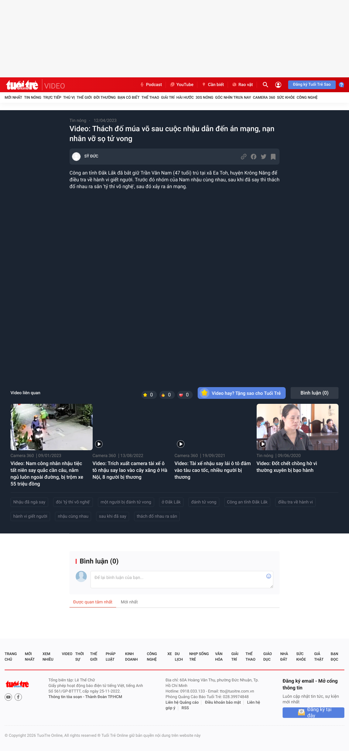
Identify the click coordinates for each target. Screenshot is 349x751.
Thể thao (150, 97)
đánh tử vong (204, 502)
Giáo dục (267, 657)
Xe (169, 654)
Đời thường (105, 97)
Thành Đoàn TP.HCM (103, 697)
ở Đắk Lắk (171, 502)
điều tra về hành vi (295, 502)
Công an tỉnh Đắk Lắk (247, 502)
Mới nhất (13, 97)
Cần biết (212, 85)
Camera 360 (264, 97)
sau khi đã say (112, 516)
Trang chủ (11, 657)
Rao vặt (242, 85)
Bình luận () (315, 393)
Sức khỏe (286, 97)
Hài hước (185, 97)
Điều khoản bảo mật (223, 702)
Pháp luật (111, 657)
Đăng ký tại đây (319, 712)
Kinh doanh (131, 657)
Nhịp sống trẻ (199, 657)
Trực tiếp (52, 97)
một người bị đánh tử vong (126, 502)
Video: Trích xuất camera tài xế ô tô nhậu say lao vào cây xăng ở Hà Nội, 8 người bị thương (130, 470)
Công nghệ (306, 97)
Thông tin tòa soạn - (66, 697)
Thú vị (69, 97)
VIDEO (54, 86)
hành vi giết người (30, 516)
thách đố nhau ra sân (157, 516)
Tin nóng (32, 97)
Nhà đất (284, 657)
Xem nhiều (48, 657)
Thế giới (84, 97)
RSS (185, 708)
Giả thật (318, 657)
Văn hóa (219, 657)
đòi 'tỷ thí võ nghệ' (73, 502)
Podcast (150, 85)
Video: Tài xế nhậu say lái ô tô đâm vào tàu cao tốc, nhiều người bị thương (212, 470)
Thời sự (79, 657)
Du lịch (179, 657)
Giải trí (167, 97)
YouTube (181, 85)
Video (67, 654)
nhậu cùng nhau (73, 516)
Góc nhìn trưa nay (233, 97)
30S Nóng (204, 97)
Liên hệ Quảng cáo (182, 702)
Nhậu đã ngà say (29, 502)
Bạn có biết (129, 97)
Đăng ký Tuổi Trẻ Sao (312, 84)
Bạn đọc (334, 657)
